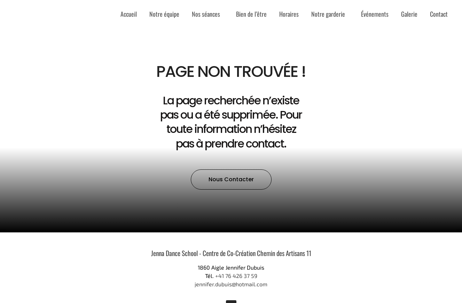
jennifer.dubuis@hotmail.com (231, 284)
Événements (375, 13)
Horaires (289, 13)
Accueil (128, 13)
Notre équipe (164, 13)
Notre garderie (330, 13)
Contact (439, 13)
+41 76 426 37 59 (236, 275)
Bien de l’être (251, 13)
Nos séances (208, 13)
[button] (231, 179)
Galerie (409, 13)
